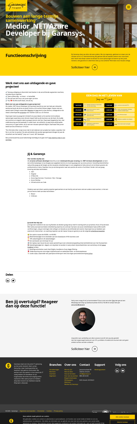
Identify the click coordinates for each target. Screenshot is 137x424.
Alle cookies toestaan (122, 406)
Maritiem (52, 372)
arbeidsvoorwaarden (98, 231)
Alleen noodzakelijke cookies (122, 417)
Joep (37, 110)
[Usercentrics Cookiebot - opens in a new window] (11, 420)
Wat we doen (68, 372)
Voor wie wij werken (71, 376)
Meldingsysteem (99, 370)
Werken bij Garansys (71, 384)
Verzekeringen (54, 370)
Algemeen (52, 376)
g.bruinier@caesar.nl (78, 305)
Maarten (30, 110)
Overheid (52, 374)
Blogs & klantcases (70, 378)
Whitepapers (68, 380)
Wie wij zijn (68, 370)
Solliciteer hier (80, 67)
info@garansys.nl (85, 374)
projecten (23, 112)
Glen (113, 301)
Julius (90, 253)
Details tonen (94, 420)
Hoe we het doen (69, 374)
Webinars (67, 382)
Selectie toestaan (122, 411)
